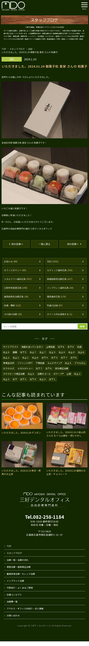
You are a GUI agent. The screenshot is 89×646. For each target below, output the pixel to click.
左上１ (16, 362)
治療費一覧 (12, 606)
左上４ (62, 357)
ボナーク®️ (59, 378)
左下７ (64, 362)
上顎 (69, 378)
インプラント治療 (15, 585)
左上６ (81, 357)
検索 (82, 331)
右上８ (31, 378)
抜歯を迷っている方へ (32, 351)
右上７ (33, 357)
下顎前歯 (40, 367)
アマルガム (80, 367)
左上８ (6, 357)
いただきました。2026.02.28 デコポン (22, 437)
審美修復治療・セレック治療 (21, 578)
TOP (4, 49)
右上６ (35, 362)
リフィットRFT (24, 367)
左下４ (45, 362)
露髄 (15, 357)
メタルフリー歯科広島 (18, 283)
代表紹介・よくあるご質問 (20, 592)
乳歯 (79, 351)
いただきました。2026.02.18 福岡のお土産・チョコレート (66, 477)
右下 (15, 384)
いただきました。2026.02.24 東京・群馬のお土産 (22, 477)
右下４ (33, 384)
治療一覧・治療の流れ (17, 564)
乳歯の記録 (55, 310)
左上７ (42, 357)
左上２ (6, 362)
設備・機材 (12, 310)
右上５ (68, 367)
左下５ (54, 362)
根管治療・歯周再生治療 (19, 571)
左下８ (49, 373)
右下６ (61, 351)
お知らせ (10, 266)
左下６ (74, 362)
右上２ (78, 378)
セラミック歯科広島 (60, 275)
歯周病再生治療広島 (16, 301)
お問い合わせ (13, 620)
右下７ (39, 373)
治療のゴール (44, 378)
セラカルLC (9, 373)
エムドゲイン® (55, 367)
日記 (30, 49)
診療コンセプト (14, 599)
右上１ (25, 362)
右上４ (71, 357)
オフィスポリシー (15, 275)
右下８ (71, 351)
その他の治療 (13, 319)
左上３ (42, 384)
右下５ (23, 357)
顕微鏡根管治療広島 (60, 283)
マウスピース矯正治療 (14, 378)
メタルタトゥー (25, 373)
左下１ (52, 384)
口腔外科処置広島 (15, 292)
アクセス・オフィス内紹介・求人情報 (25, 613)
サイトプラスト (10, 351)
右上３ (6, 384)
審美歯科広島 (56, 301)
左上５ (52, 357)
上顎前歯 (50, 351)
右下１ (23, 384)
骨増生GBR (8, 367)
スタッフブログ (17, 49)
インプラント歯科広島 (60, 292)
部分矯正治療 (61, 373)
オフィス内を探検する (59, 319)
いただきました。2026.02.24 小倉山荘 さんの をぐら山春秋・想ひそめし (66, 438)
